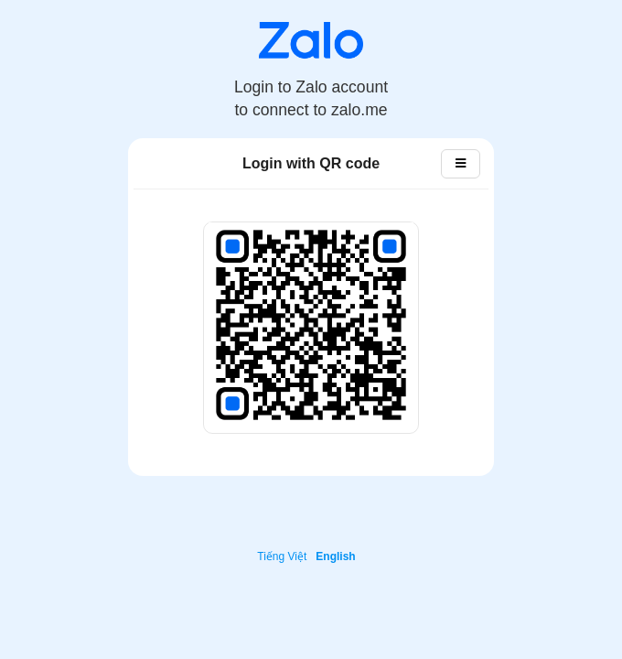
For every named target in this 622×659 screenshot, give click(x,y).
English (335, 556)
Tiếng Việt (281, 556)
